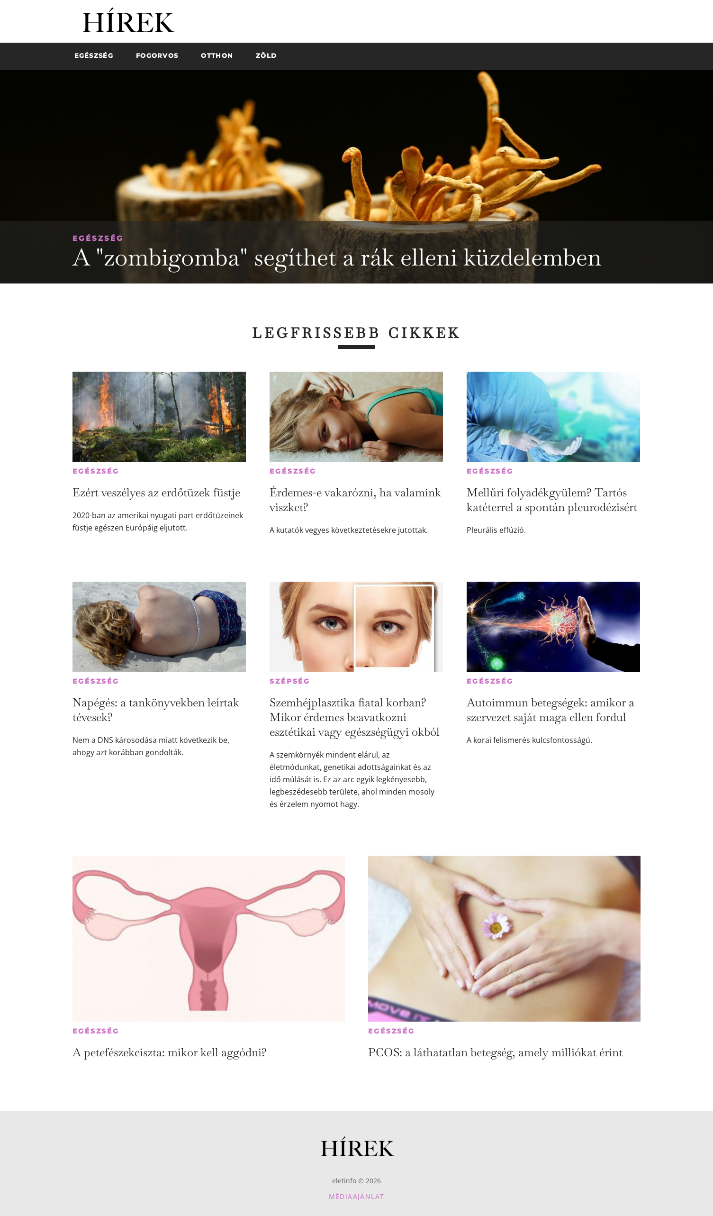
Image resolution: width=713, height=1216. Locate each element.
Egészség (98, 238)
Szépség (290, 681)
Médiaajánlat (357, 1196)
